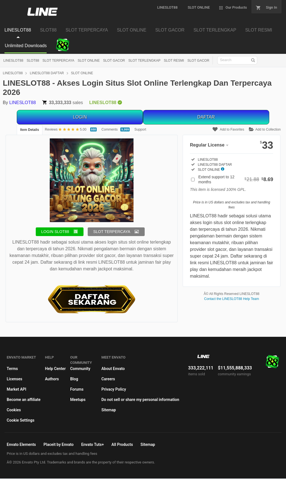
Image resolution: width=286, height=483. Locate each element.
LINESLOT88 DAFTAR (47, 73)
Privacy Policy (113, 389)
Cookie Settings (20, 420)
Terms (12, 368)
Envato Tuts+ (92, 444)
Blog (74, 379)
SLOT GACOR (114, 61)
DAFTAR (206, 117)
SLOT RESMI (174, 61)
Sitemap (108, 410)
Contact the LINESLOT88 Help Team (231, 299)
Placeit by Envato (59, 444)
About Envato (113, 368)
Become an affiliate (23, 399)
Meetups (77, 399)
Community (80, 368)
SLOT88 (33, 61)
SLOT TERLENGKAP (144, 61)
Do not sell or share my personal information (140, 399)
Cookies (14, 410)
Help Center (55, 368)
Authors (52, 379)
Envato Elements (21, 444)
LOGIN (80, 117)
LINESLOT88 (13, 61)
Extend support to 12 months (235, 179)
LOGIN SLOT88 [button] (55, 231)
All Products (122, 444)
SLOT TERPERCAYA (58, 61)
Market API (16, 389)
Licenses (14, 379)
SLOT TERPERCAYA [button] (111, 231)
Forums (77, 389)
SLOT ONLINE (89, 61)
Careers (108, 379)
